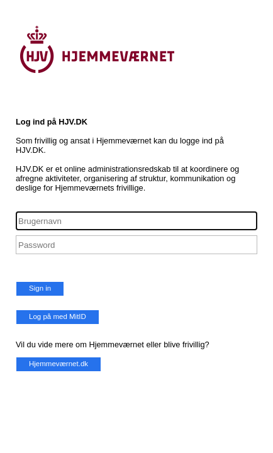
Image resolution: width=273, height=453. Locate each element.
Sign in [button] (40, 288)
